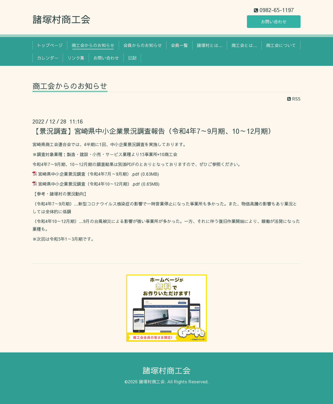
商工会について (281, 45)
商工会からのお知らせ (93, 45)
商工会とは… (244, 45)
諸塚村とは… (210, 45)
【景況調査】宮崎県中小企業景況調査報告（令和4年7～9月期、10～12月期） (153, 131)
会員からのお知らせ (142, 45)
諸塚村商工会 (61, 19)
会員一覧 (179, 45)
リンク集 (75, 58)
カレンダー (47, 58)
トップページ (50, 45)
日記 (132, 58)
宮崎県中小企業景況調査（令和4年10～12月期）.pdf (89, 184)
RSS (294, 99)
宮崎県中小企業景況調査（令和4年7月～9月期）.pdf (88, 174)
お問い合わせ (274, 21)
